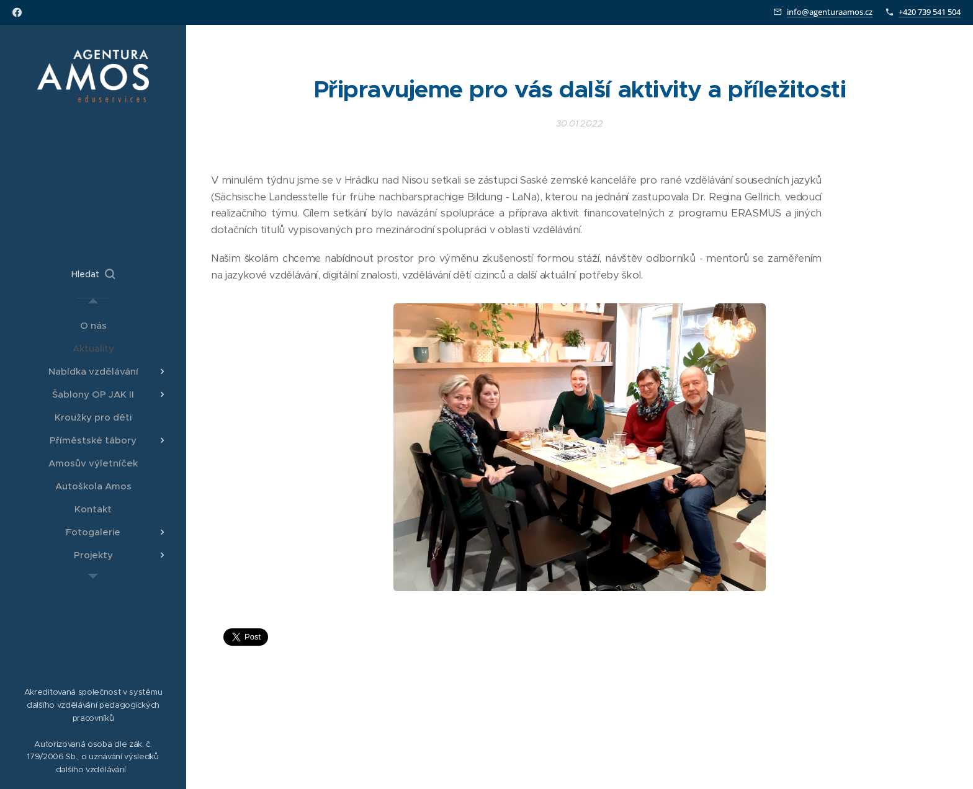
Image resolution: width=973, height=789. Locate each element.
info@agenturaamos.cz (829, 11)
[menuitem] (93, 325)
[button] (93, 274)
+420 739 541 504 (930, 11)
